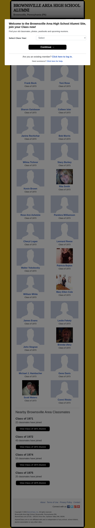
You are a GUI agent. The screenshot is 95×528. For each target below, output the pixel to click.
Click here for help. (55, 61)
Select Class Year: (18, 38)
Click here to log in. (62, 57)
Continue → (48, 47)
